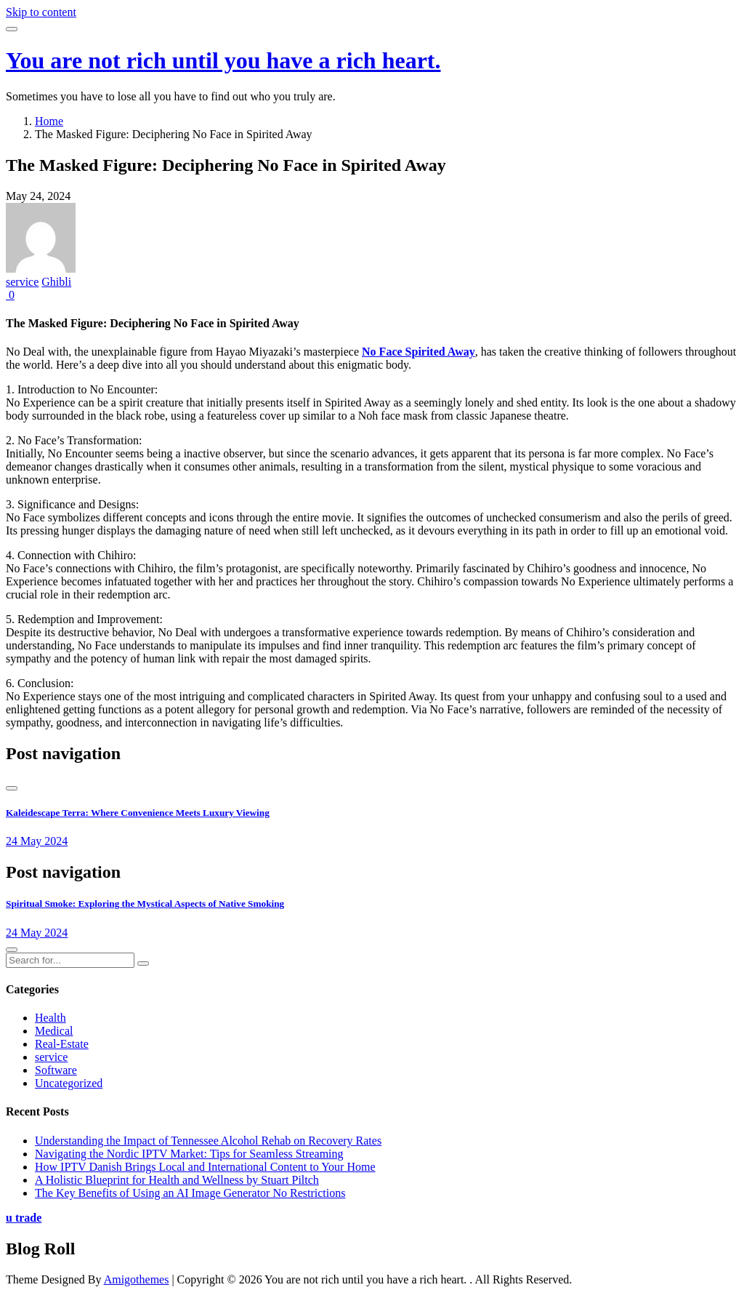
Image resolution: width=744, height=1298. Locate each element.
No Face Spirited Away (418, 351)
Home (49, 121)
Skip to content (41, 12)
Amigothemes (136, 1279)
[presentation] (11, 788)
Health (50, 1017)
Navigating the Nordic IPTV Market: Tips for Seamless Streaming (189, 1153)
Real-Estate (62, 1044)
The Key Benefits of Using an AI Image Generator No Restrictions (190, 1193)
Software (56, 1070)
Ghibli (56, 282)
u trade (23, 1217)
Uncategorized (68, 1083)
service (22, 282)
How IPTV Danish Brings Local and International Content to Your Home (205, 1167)
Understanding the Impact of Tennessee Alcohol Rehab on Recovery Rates (208, 1140)
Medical (54, 1031)
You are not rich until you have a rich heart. (223, 60)
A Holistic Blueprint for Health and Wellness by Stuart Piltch (177, 1180)
